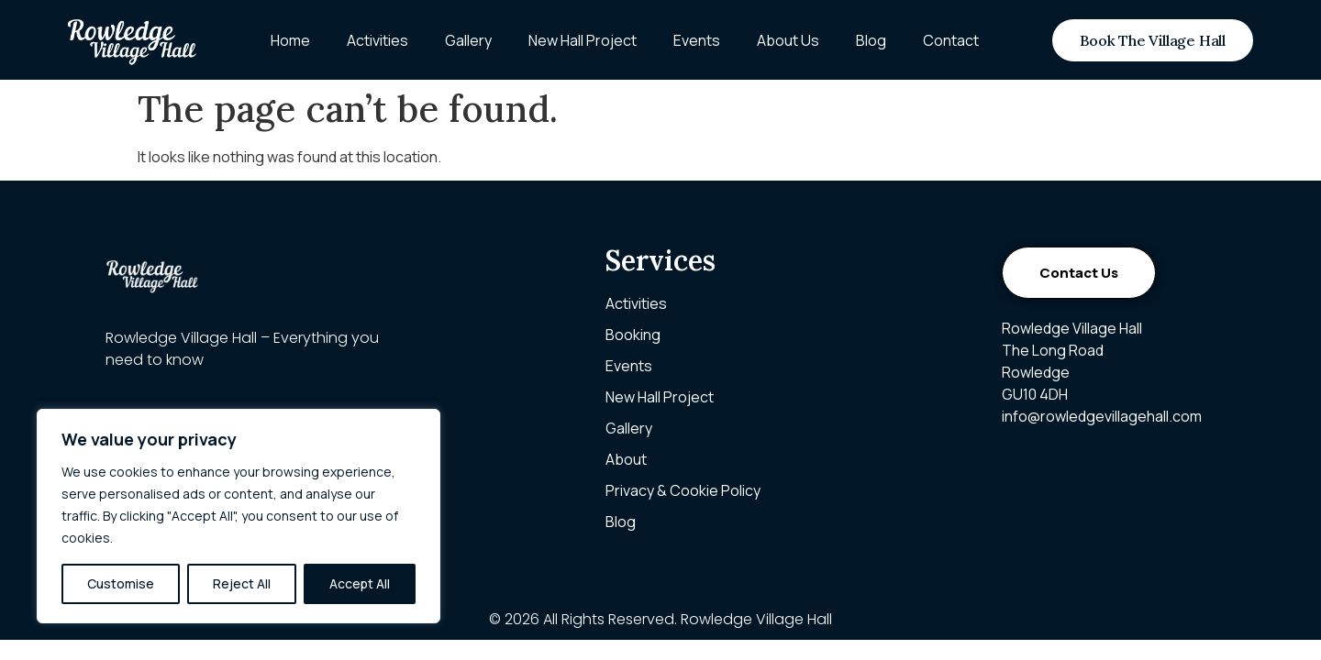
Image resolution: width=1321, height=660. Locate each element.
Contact (951, 40)
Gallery (468, 40)
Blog (871, 40)
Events (696, 40)
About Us (788, 40)
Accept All (359, 583)
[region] (238, 516)
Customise (120, 583)
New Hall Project (582, 40)
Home (290, 40)
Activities (377, 40)
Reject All (242, 583)
